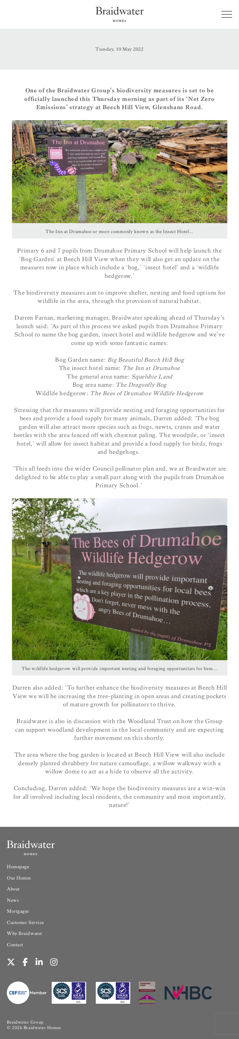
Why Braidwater (24, 933)
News (13, 900)
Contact (15, 945)
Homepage (18, 867)
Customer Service (25, 922)
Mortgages (18, 911)
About (13, 889)
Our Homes (19, 878)
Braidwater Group (25, 1022)
